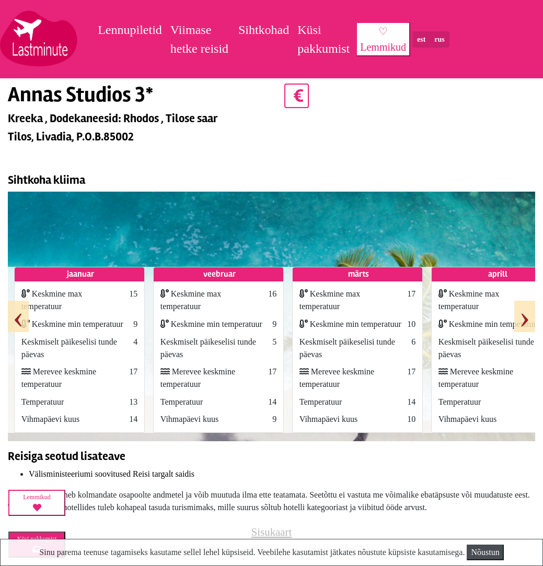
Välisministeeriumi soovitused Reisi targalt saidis (111, 473)
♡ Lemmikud (383, 39)
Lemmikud (37, 502)
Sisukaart (271, 532)
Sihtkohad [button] (263, 30)
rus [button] (439, 39)
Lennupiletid (130, 30)
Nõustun (485, 552)
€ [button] (297, 96)
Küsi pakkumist (323, 39)
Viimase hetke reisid (199, 39)
